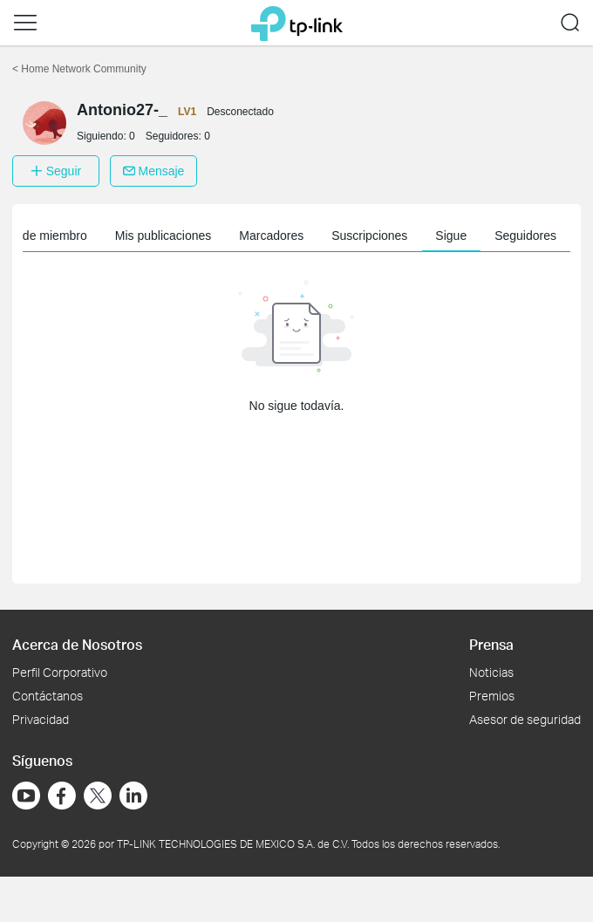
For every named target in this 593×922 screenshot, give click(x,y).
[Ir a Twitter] (98, 797)
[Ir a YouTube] (26, 795)
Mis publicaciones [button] (163, 235)
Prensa (491, 644)
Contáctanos (47, 695)
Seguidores (525, 235)
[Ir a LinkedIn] (133, 795)
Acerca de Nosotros (77, 644)
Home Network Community (79, 69)
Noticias (491, 672)
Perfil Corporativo (59, 672)
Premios (492, 695)
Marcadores (271, 235)
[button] (25, 22)
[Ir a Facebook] (62, 795)
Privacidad (40, 719)
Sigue (451, 235)
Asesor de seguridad (525, 719)
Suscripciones (369, 235)
